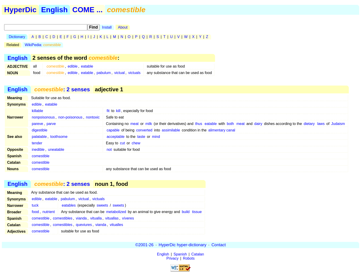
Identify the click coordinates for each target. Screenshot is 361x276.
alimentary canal (221, 130)
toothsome (58, 137)
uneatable (56, 149)
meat (134, 124)
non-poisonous (70, 117)
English (54, 10)
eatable (87, 66)
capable (113, 130)
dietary (309, 124)
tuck (35, 205)
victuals (134, 73)
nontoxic (93, 117)
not (109, 149)
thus (198, 124)
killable (37, 111)
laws (321, 124)
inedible (38, 149)
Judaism (338, 124)
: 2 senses (62, 89)
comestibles (62, 218)
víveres (128, 218)
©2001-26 (144, 245)
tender (37, 143)
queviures (84, 225)
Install (107, 27)
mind (156, 137)
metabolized (116, 212)
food (35, 212)
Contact (218, 245)
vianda (81, 218)
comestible (40, 156)
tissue (197, 212)
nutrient (49, 212)
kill (118, 111)
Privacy (172, 258)
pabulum (104, 73)
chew (136, 143)
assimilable (171, 130)
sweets (102, 205)
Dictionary (17, 37)
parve (51, 124)
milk (148, 124)
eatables (69, 205)
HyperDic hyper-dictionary (182, 245)
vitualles (116, 225)
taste (141, 137)
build (186, 212)
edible (73, 66)
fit (108, 111)
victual (119, 73)
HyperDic (20, 10)
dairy (258, 124)
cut (122, 143)
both (230, 124)
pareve (37, 124)
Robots (189, 258)
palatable (39, 137)
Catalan (197, 254)
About (123, 27)
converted (144, 130)
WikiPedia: (43, 45)
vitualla (96, 218)
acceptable (115, 137)
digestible (39, 130)
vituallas (112, 218)
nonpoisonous (43, 117)
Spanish (180, 254)
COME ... (87, 10)
